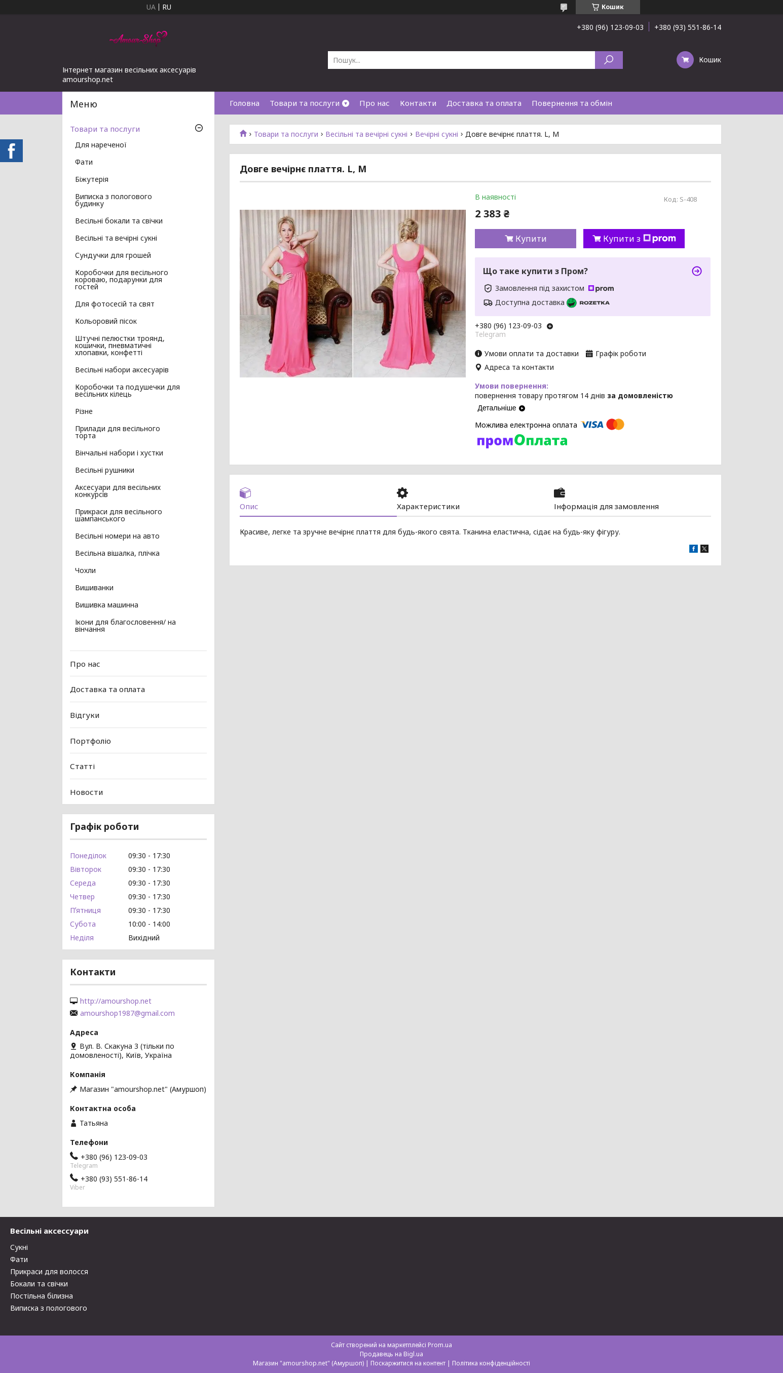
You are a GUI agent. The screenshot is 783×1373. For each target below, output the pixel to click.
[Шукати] (609, 60)
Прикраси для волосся (49, 1271)
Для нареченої (101, 145)
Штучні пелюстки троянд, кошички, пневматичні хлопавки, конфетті (120, 346)
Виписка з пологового (48, 1308)
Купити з (639, 238)
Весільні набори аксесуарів (122, 370)
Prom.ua (440, 1345)
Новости (86, 792)
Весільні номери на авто (117, 536)
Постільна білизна (41, 1296)
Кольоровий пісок (106, 322)
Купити (531, 238)
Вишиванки (94, 588)
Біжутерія (91, 180)
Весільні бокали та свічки (119, 221)
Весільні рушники (104, 471)
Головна (244, 103)
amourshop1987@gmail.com (127, 1013)
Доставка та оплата (483, 103)
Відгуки (84, 715)
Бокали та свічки (39, 1283)
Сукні (19, 1247)
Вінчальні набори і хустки (119, 453)
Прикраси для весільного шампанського (118, 515)
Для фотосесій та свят (115, 304)
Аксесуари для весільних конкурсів (118, 491)
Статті (82, 766)
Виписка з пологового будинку (113, 200)
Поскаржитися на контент (407, 1363)
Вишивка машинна (106, 605)
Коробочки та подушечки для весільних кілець (127, 391)
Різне (84, 412)
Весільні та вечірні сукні (366, 134)
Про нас (374, 103)
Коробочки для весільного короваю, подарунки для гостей (121, 280)
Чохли (85, 571)
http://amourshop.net (116, 1001)
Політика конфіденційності (491, 1363)
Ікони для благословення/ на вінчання (125, 626)
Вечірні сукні (436, 134)
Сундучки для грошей (113, 256)
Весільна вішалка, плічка (117, 554)
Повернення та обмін (572, 103)
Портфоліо (90, 740)
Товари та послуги (305, 103)
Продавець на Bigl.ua (391, 1354)
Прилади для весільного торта (117, 432)
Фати (84, 163)
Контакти (418, 103)
